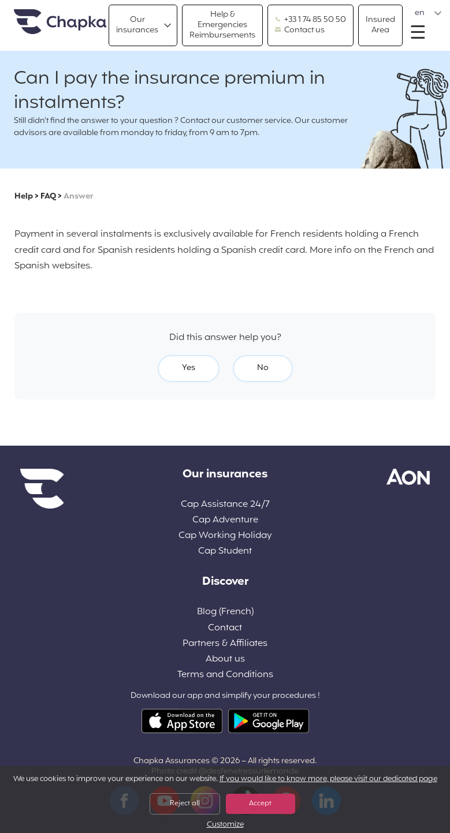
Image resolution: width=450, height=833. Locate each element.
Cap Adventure (225, 520)
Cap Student (225, 552)
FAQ (48, 196)
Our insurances (137, 25)
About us (225, 659)
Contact (225, 628)
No (263, 368)
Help (23, 196)
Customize (225, 825)
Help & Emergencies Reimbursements (222, 25)
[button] (428, 13)
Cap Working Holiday (225, 536)
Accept (260, 803)
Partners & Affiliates (225, 644)
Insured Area (380, 25)
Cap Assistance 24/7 (225, 505)
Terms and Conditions (225, 675)
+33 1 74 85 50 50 (310, 20)
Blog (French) (225, 612)
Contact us (300, 30)
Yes (188, 368)
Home (60, 22)
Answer (78, 196)
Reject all (185, 803)
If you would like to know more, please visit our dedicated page (328, 779)
